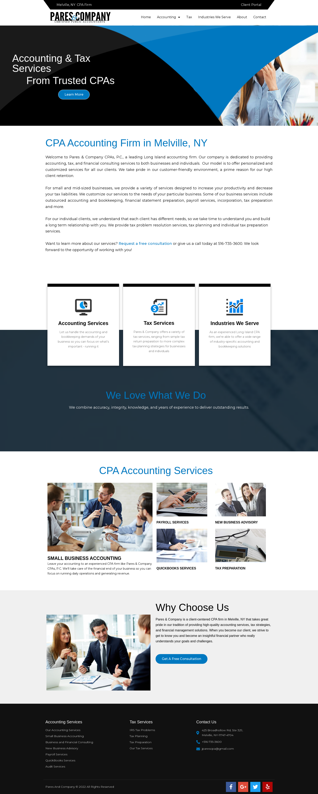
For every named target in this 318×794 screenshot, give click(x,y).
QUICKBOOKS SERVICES (176, 568)
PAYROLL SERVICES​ (173, 522)
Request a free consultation (145, 243)
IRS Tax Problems (142, 730)
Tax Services (159, 323)
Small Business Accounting (64, 736)
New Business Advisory (236, 522)
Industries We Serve (214, 17)
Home (146, 17)
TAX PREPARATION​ (230, 568)
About (242, 17)
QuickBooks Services (60, 760)
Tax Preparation (140, 742)
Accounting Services (83, 323)
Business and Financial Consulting (69, 742)
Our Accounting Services (62, 730)
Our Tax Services (141, 748)
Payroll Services (56, 754)
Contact (259, 17)
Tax (189, 17)
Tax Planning (138, 736)
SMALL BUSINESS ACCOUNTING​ (84, 558)
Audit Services (55, 766)
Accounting (168, 17)
